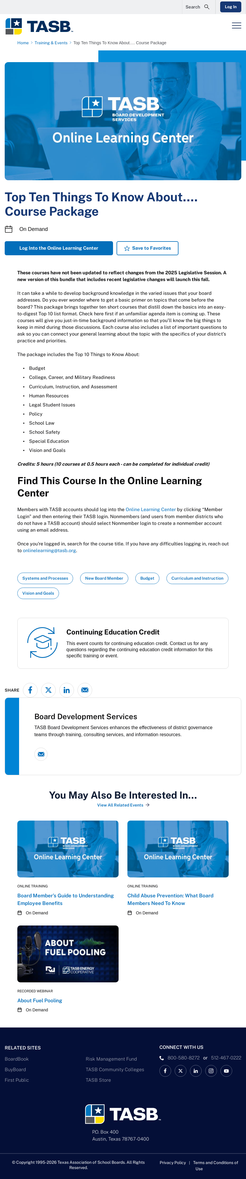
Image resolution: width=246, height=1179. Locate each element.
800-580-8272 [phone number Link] (184, 1058)
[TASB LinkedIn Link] (196, 1071)
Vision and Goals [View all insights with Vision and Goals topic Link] (38, 593)
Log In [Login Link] (230, 6)
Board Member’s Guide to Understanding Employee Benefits (65, 899)
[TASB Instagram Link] (211, 1071)
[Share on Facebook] (30, 690)
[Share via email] (84, 690)
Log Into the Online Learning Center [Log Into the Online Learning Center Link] (58, 248)
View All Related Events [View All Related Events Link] (120, 805)
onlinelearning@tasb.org (49, 550)
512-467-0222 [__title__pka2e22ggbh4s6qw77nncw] (226, 1058)
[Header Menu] (236, 25)
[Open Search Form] (198, 7)
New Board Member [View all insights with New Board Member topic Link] (104, 578)
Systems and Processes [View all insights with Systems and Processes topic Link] (45, 578)
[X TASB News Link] (180, 1071)
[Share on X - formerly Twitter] (48, 690)
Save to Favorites (151, 248)
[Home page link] (24, 42)
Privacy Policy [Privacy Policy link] (173, 1162)
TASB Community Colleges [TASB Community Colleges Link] (115, 1069)
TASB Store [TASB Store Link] (98, 1080)
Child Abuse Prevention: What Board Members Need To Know (170, 899)
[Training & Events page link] (52, 42)
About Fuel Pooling (39, 1000)
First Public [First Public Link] (17, 1080)
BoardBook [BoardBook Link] (17, 1059)
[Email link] (41, 754)
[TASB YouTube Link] (226, 1071)
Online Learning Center (151, 509)
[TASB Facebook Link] (165, 1071)
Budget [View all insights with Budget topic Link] (147, 578)
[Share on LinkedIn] (66, 690)
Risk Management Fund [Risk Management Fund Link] (111, 1059)
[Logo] (43, 26)
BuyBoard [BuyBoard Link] (15, 1069)
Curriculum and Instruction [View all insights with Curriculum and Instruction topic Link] (197, 578)
